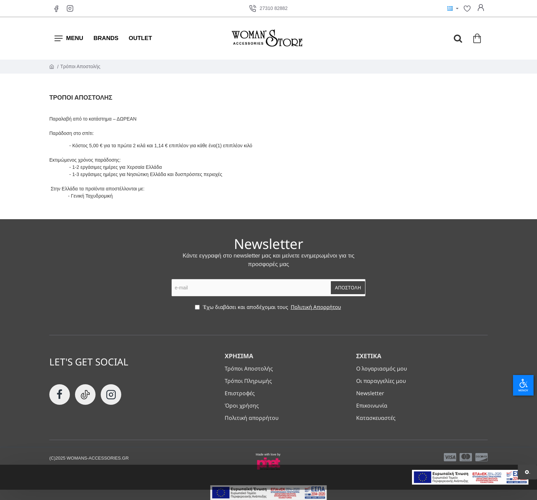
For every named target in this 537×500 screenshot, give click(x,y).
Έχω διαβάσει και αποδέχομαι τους (268, 307)
